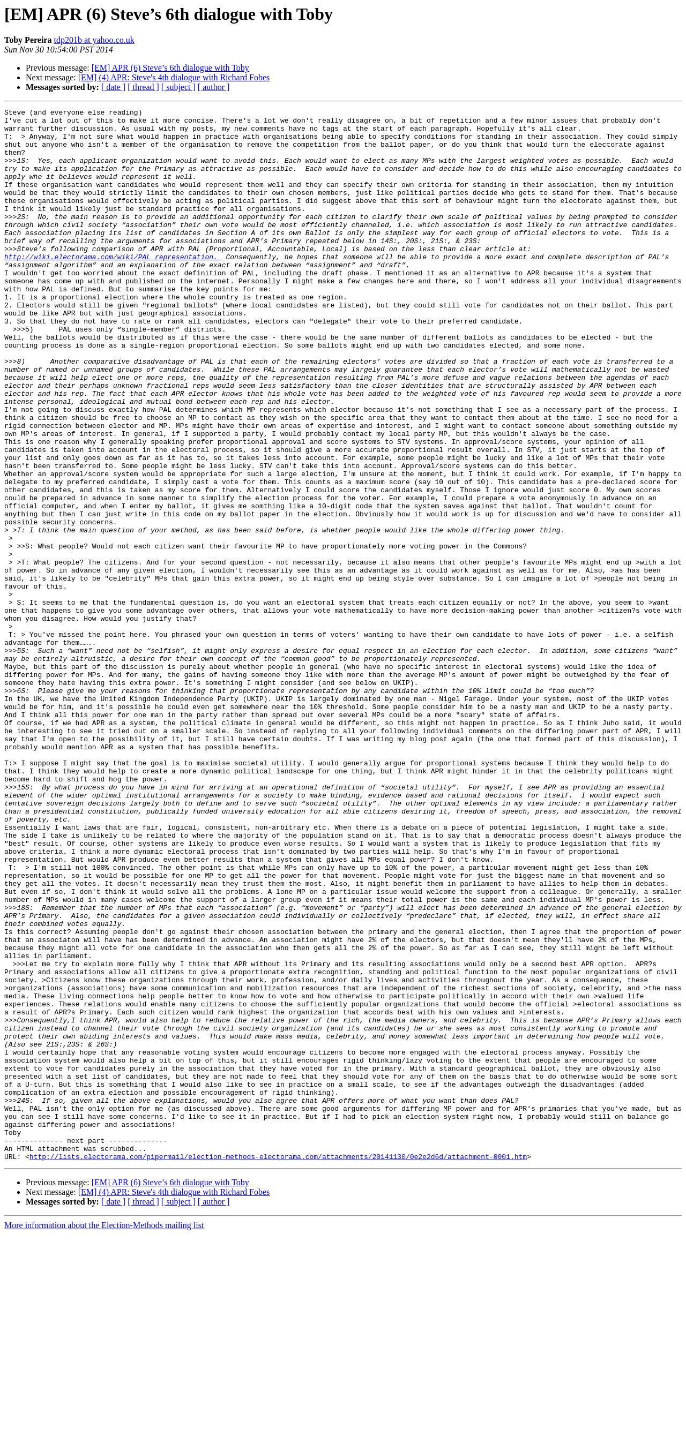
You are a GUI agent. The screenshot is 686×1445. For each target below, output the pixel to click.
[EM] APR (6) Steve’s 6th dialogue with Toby (170, 67)
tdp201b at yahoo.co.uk (94, 39)
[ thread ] (143, 87)
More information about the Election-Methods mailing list (104, 1435)
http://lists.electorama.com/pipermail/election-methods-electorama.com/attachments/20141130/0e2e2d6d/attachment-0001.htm (278, 1367)
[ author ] (214, 87)
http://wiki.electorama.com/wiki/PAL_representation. (113, 287)
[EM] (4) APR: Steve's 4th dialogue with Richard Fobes (174, 77)
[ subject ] (178, 87)
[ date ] (113, 87)
